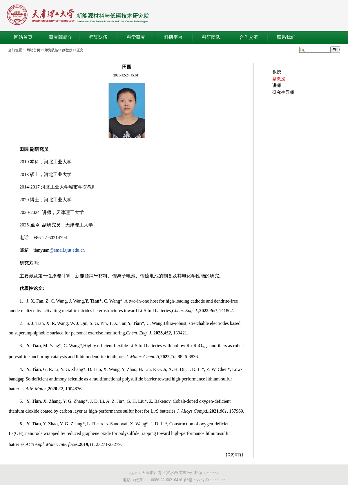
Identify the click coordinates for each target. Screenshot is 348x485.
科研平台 (173, 37)
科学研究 (136, 37)
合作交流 (249, 37)
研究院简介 (60, 37)
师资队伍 (98, 37)
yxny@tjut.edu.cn (210, 480)
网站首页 (23, 37)
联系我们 (286, 37)
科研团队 (211, 37)
